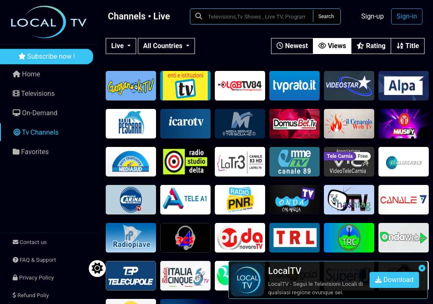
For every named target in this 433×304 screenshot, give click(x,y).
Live (118, 46)
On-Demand (35, 113)
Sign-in (407, 16)
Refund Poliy (31, 295)
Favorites (31, 152)
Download (394, 280)
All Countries (163, 46)
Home (26, 74)
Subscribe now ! (46, 56)
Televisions (34, 94)
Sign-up (372, 16)
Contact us (30, 242)
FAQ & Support (34, 260)
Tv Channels (36, 132)
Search (326, 16)
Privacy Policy (33, 277)
